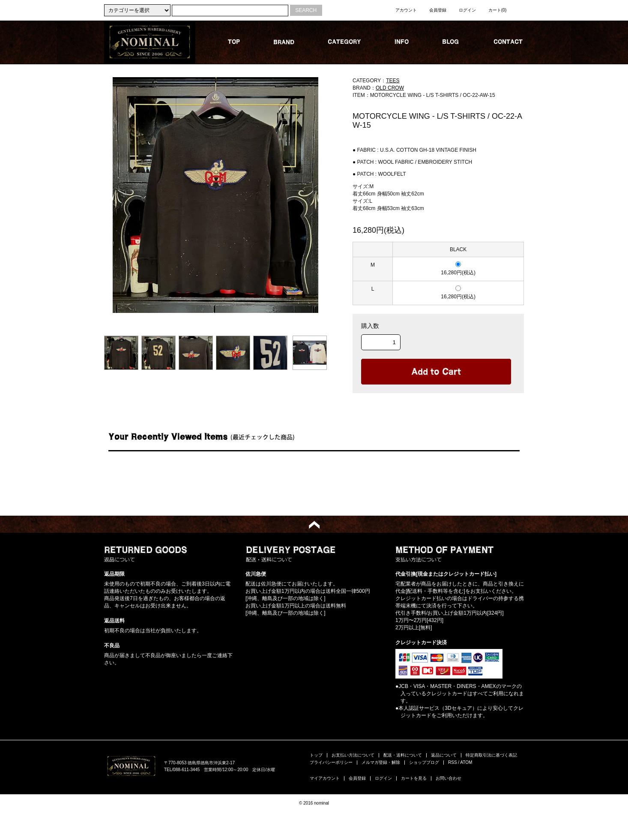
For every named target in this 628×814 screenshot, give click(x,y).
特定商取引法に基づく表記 (491, 755)
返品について (444, 755)
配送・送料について (402, 755)
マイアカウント (325, 778)
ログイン (467, 10)
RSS (452, 762)
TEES (392, 81)
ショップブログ (424, 762)
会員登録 (437, 10)
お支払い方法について (353, 755)
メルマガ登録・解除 (381, 762)
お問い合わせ (448, 778)
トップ (316, 755)
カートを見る (414, 778)
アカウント (406, 10)
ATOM (466, 762)
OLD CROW (390, 88)
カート (497, 10)
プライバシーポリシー (331, 762)
